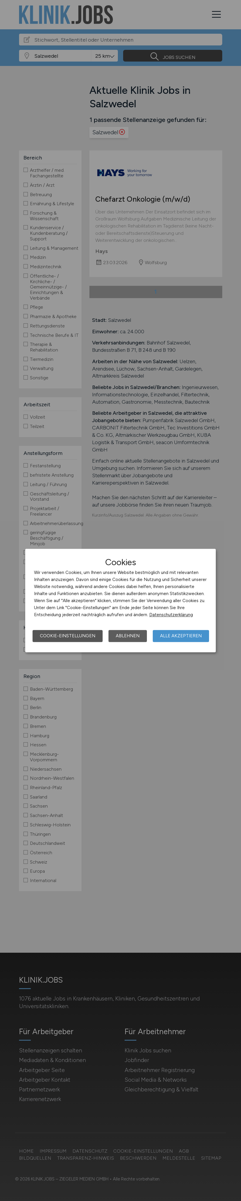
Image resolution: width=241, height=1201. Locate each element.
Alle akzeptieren (181, 635)
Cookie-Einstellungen (67, 635)
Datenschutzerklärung (171, 614)
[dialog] (120, 601)
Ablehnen (128, 635)
